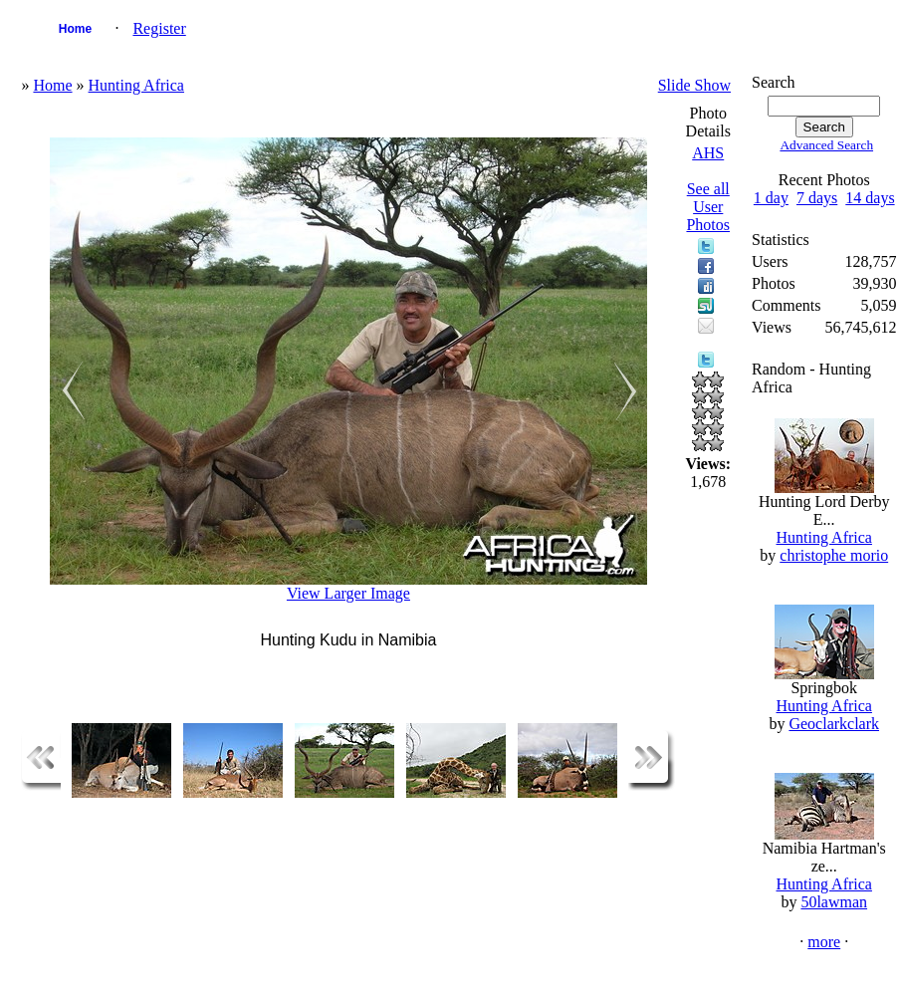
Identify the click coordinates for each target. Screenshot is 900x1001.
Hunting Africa (136, 85)
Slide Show (694, 85)
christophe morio (834, 555)
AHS (708, 152)
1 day (771, 197)
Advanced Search (826, 144)
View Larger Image (348, 593)
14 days (869, 197)
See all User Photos (708, 206)
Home (75, 29)
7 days (816, 197)
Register (158, 28)
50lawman (833, 901)
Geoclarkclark (833, 723)
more (823, 941)
